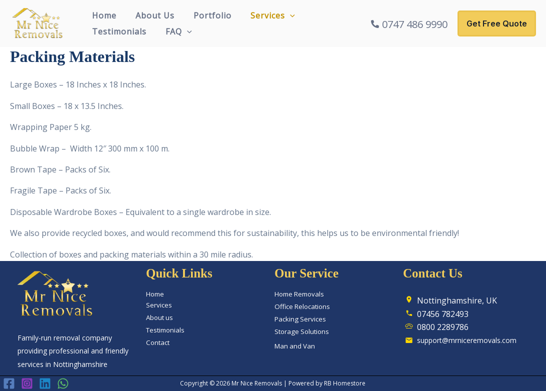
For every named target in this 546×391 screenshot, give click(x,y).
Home (102, 15)
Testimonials (117, 31)
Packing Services (300, 319)
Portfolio (205, 15)
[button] (279, 16)
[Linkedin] (45, 384)
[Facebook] (9, 384)
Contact (158, 342)
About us (159, 317)
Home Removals (299, 294)
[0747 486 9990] (409, 25)
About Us (150, 15)
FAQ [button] (174, 32)
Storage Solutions (301, 331)
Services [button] (262, 16)
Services (159, 305)
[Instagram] (27, 384)
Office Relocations (302, 306)
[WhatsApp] (63, 384)
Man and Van (294, 346)
